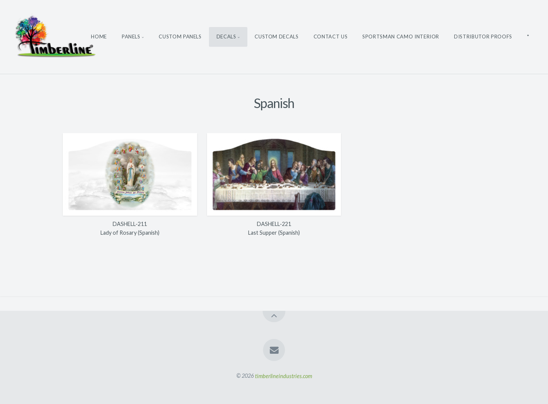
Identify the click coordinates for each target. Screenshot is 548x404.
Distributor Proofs (483, 36)
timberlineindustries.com (283, 375)
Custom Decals (276, 36)
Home (99, 36)
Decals (226, 36)
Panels (131, 36)
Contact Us (331, 36)
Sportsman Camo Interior (400, 36)
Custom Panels (180, 36)
